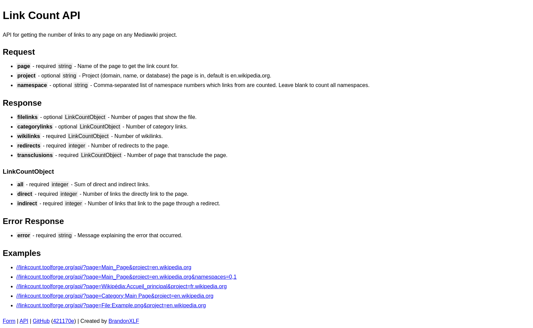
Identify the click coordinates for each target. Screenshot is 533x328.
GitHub (41, 321)
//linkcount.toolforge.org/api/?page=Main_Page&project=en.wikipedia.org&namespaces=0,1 (126, 277)
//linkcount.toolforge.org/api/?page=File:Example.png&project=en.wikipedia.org (111, 305)
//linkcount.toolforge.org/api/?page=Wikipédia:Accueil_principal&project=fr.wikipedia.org (121, 286)
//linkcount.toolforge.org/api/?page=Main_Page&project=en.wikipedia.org (103, 267)
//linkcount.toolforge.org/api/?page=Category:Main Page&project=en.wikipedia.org (114, 296)
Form (9, 321)
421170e (63, 321)
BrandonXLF (123, 321)
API (24, 321)
